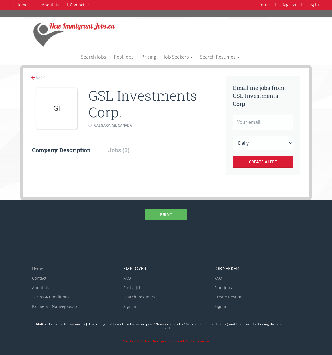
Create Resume (229, 297)
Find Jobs (223, 287)
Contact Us (78, 4)
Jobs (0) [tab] (118, 150)
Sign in (129, 306)
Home (20, 4)
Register (288, 4)
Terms (263, 4)
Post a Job (132, 287)
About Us (49, 4)
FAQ (127, 278)
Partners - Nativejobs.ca (55, 306)
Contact (39, 278)
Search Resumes (139, 297)
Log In (312, 4)
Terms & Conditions (51, 297)
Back (40, 77)
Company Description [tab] (61, 150)
